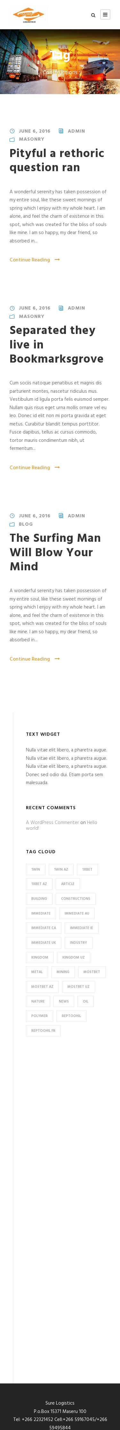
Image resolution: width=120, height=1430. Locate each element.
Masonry (31, 139)
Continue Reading (35, 260)
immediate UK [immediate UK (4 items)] (43, 943)
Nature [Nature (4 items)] (38, 1002)
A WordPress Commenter (52, 823)
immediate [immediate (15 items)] (41, 914)
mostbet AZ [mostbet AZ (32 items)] (42, 987)
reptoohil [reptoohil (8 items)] (71, 1016)
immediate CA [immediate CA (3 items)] (43, 928)
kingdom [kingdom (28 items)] (39, 958)
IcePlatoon (92, 1426)
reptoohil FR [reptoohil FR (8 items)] (43, 1031)
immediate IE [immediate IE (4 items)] (81, 928)
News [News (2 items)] (64, 1002)
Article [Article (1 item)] (68, 884)
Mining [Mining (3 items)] (63, 972)
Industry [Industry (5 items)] (78, 943)
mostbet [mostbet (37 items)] (92, 972)
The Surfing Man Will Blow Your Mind (55, 553)
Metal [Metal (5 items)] (37, 972)
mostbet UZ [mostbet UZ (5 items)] (79, 987)
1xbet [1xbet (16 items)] (87, 870)
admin (76, 131)
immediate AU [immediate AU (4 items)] (77, 914)
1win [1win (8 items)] (35, 870)
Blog (26, 524)
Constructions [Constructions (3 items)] (75, 899)
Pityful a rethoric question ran (57, 161)
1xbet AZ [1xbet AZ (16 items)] (39, 884)
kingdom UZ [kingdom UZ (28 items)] (73, 958)
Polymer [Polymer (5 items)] (39, 1016)
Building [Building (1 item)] (39, 899)
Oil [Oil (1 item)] (85, 1002)
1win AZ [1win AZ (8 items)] (61, 870)
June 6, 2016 (35, 131)
